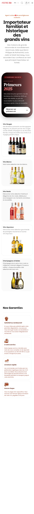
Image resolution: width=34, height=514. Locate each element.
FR (15, 3)
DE (18, 3)
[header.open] (32, 2)
